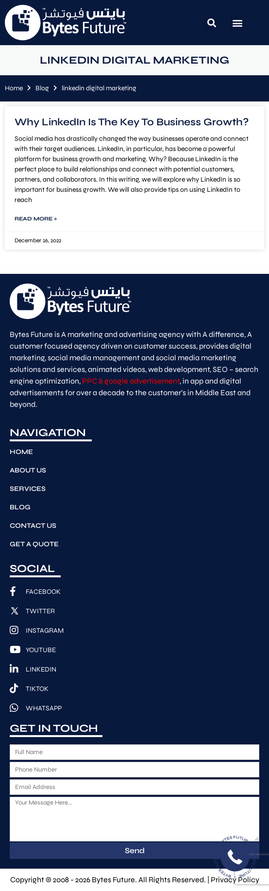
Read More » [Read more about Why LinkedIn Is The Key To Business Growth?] (36, 219)
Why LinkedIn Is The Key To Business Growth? (132, 122)
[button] (212, 23)
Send (135, 850)
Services (28, 489)
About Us (28, 470)
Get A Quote (34, 544)
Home (14, 88)
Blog (42, 88)
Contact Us (33, 525)
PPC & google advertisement (131, 381)
